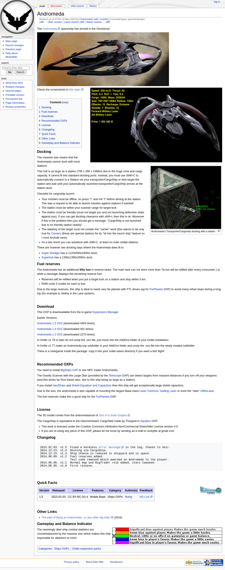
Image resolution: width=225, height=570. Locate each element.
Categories (45, 548)
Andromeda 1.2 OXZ (50, 334)
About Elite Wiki (94, 562)
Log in (217, 1)
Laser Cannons (149, 391)
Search (5, 63)
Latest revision (71, 22)
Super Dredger (51, 253)
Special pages (13, 90)
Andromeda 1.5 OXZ (50, 323)
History (93, 6)
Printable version (14, 95)
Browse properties (15, 106)
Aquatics (145, 421)
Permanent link (13, 99)
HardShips (59, 385)
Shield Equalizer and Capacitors (92, 385)
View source (77, 6)
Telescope (115, 375)
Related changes (14, 86)
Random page (13, 49)
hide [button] (65, 102)
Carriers (56, 233)
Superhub (48, 257)
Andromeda (49, 28)
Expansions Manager (105, 312)
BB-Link (144, 496)
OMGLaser (207, 391)
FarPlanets (156, 289)
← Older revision (53, 22)
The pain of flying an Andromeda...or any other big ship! (76, 517)
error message (109, 447)
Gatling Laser (168, 391)
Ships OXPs (61, 548)
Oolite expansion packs (86, 548)
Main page (11, 41)
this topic (74, 89)
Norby (128, 496)
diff (41, 22)
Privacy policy (71, 562)
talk (96, 19)
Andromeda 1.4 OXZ (50, 329)
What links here (14, 82)
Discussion (56, 6)
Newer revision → (95, 22)
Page (42, 6)
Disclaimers (116, 562)
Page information (15, 102)
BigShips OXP (69, 370)
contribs (104, 19)
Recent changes (14, 45)
